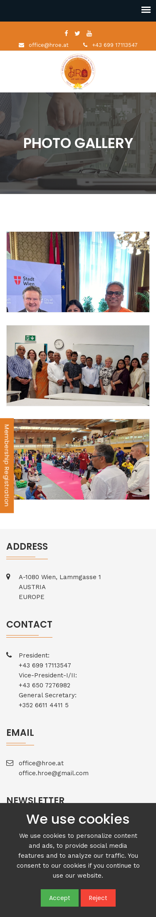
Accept (59, 898)
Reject (98, 898)
